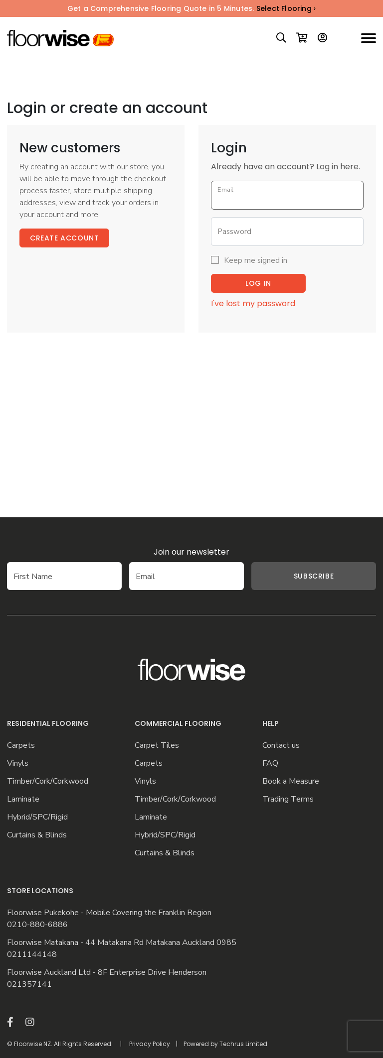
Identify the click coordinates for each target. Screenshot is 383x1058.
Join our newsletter (191, 552)
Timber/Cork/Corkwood (47, 781)
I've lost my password (253, 303)
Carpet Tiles (157, 745)
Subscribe (314, 576)
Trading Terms (288, 799)
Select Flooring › (286, 8)
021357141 (29, 984)
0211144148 (32, 954)
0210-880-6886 (37, 925)
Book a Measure (290, 781)
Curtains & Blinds (37, 835)
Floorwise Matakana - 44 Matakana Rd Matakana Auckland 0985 (121, 943)
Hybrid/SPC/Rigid (37, 817)
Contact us (281, 745)
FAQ (270, 763)
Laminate (23, 799)
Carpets (21, 745)
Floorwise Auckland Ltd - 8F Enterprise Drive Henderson (106, 972)
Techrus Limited (243, 1044)
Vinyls (17, 763)
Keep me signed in (255, 260)
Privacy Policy (149, 1044)
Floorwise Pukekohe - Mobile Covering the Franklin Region (109, 913)
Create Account (64, 238)
